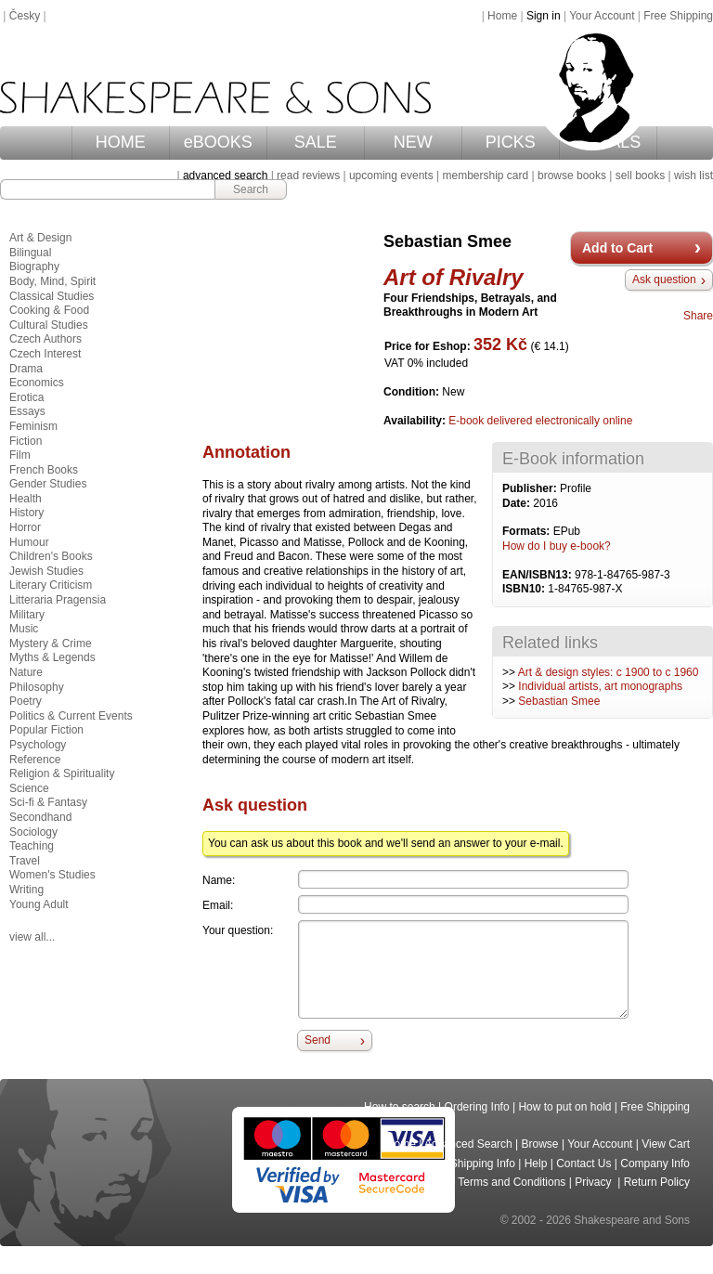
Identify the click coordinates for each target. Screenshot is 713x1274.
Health (25, 498)
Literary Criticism (50, 585)
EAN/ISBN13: (538, 574)
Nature (26, 672)
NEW (413, 142)
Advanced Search (468, 1144)
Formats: (527, 531)
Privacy (595, 1182)
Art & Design (40, 237)
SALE (315, 142)
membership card (485, 175)
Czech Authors (45, 338)
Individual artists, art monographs (600, 686)
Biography (34, 266)
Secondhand (40, 817)
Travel (24, 860)
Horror (25, 527)
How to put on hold (564, 1106)
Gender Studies (47, 483)
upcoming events (391, 175)
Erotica (26, 397)
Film (20, 455)
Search (250, 189)
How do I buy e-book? (556, 546)
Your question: (237, 930)
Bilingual (30, 252)
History (26, 512)
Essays (27, 411)
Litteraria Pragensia (57, 599)
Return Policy (657, 1182)
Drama (26, 368)
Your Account (601, 15)
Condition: (412, 391)
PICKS (511, 142)
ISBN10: (525, 588)
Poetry (25, 701)
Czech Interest (45, 353)
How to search (399, 1106)
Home (502, 15)
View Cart (666, 1144)
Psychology (37, 744)
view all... (32, 936)
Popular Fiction (46, 729)
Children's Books (51, 556)
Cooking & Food (49, 310)
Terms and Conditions (511, 1182)
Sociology (33, 832)
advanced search (225, 175)
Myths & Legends (52, 657)
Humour (29, 542)
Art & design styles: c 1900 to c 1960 (608, 672)
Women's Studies (52, 874)
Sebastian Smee (559, 701)
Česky (24, 15)
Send (318, 1040)
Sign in (543, 15)
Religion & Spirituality (61, 773)
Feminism (33, 426)
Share (698, 315)
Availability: (415, 420)
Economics (36, 382)
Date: (517, 503)
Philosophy (36, 687)
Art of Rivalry (453, 277)
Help (536, 1163)
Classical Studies (51, 296)
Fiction (25, 441)
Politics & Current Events (71, 715)
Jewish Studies (46, 571)
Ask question (664, 279)
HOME (121, 142)
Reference (34, 759)
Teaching (31, 845)
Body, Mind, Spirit (52, 281)
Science (29, 788)
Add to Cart (617, 247)
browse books (572, 175)
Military (27, 614)
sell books (640, 175)
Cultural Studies (48, 325)
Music (23, 628)
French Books (43, 469)
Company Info (655, 1163)
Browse (540, 1144)
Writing (26, 889)
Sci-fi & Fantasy (48, 802)
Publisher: (531, 488)
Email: (217, 905)
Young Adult (39, 904)
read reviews (308, 175)
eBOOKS (218, 142)
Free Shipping (678, 15)
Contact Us (583, 1163)
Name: (218, 880)
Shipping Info (482, 1163)
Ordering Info (477, 1106)
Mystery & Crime (50, 643)
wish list (693, 175)
